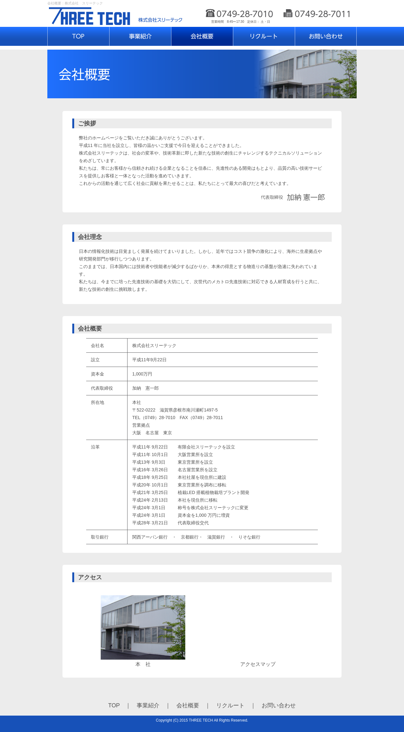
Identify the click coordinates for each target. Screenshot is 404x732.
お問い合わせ (279, 705)
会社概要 (187, 705)
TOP (114, 705)
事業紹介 (148, 705)
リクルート (230, 705)
